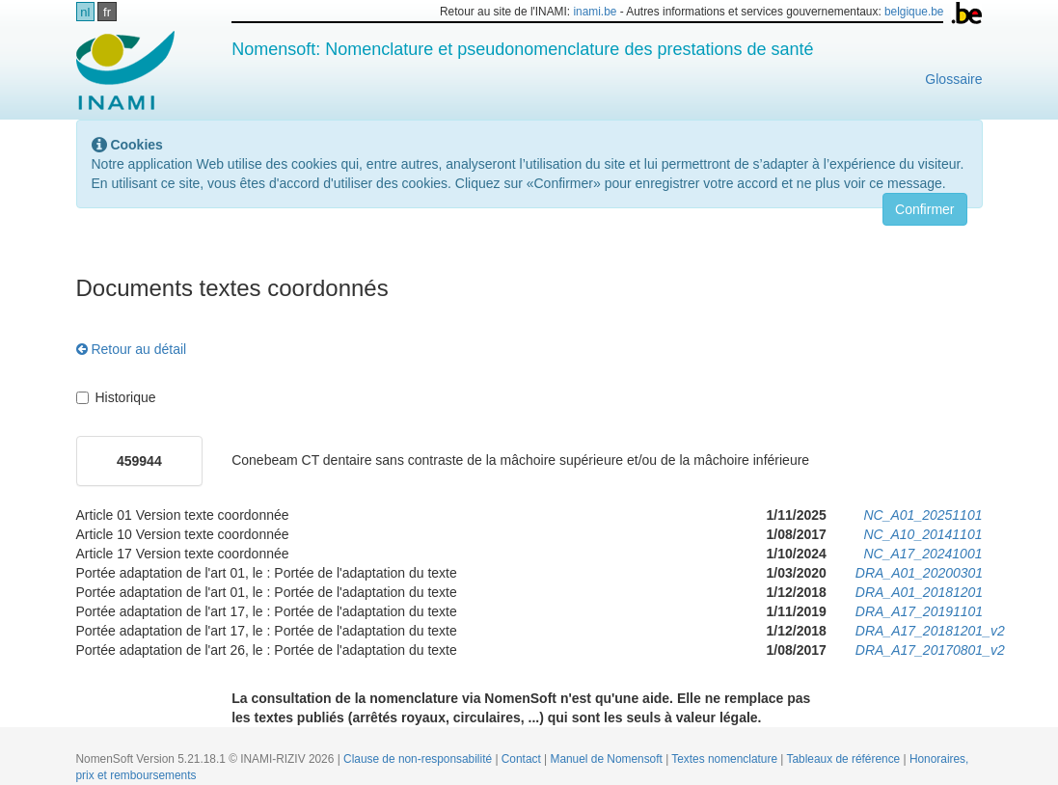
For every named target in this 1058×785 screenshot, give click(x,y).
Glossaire (953, 79)
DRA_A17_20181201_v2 (930, 630)
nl (85, 12)
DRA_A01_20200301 (919, 573)
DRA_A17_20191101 (919, 611)
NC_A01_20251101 (922, 515)
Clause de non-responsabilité (419, 759)
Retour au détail (131, 349)
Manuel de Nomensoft (607, 759)
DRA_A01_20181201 (919, 592)
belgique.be (914, 11)
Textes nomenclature (725, 759)
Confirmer (924, 209)
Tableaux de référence (845, 759)
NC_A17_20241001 (922, 553)
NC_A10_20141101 (922, 534)
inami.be (594, 11)
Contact (523, 759)
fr (107, 12)
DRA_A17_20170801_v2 (930, 650)
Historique (116, 397)
